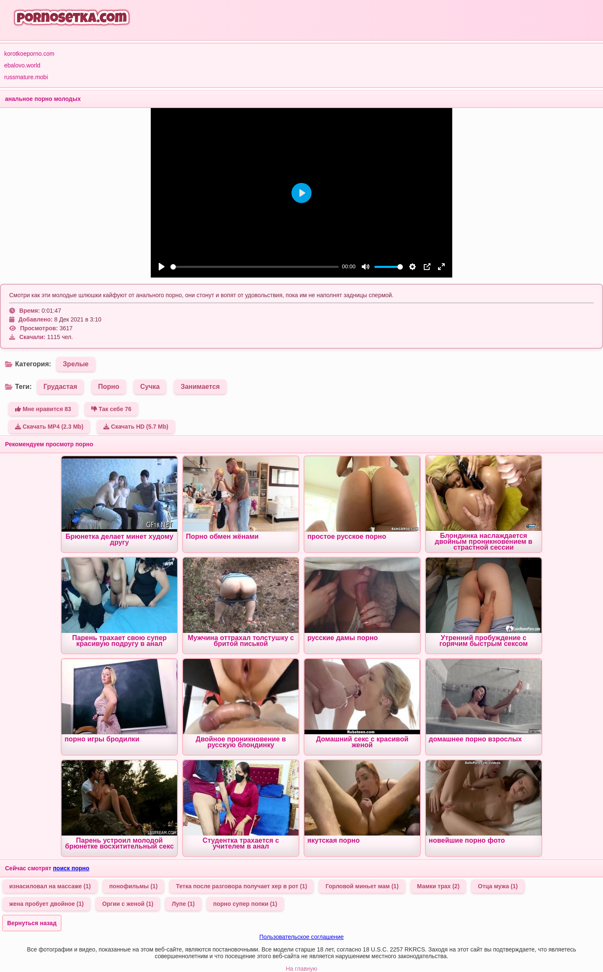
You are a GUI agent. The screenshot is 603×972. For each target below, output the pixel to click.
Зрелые (75, 364)
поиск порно (71, 868)
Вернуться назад (32, 923)
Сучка (150, 386)
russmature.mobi (26, 77)
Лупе (183, 903)
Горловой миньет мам (361, 886)
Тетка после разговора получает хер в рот (241, 886)
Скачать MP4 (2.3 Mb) (49, 426)
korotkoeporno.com (29, 53)
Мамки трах (438, 886)
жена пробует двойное (46, 903)
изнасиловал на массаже (50, 886)
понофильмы (133, 886)
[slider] (254, 267)
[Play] (161, 266)
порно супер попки (245, 903)
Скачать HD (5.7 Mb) (135, 426)
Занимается (200, 386)
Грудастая (60, 386)
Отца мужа (498, 886)
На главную (301, 968)
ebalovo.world (22, 65)
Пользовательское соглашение (301, 936)
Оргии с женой (127, 903)
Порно (108, 386)
